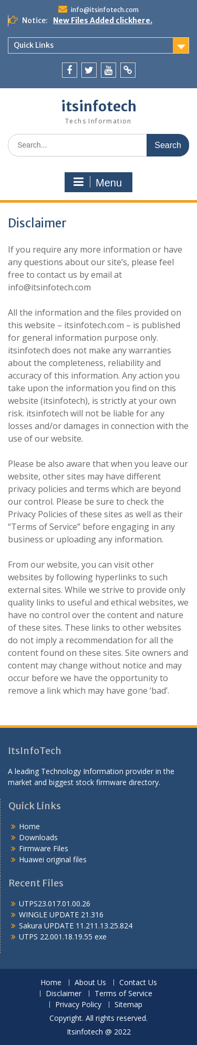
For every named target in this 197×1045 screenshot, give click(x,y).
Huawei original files (53, 859)
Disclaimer (63, 993)
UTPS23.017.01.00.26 (54, 903)
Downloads (38, 837)
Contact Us (138, 982)
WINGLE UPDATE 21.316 (61, 914)
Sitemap (128, 1004)
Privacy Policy (78, 1004)
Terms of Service (123, 993)
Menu (97, 182)
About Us (90, 982)
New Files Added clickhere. (102, 20)
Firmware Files (43, 848)
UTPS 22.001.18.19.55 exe (63, 937)
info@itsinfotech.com (105, 10)
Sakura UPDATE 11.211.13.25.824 (75, 926)
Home (29, 826)
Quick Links (34, 45)
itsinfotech (99, 106)
